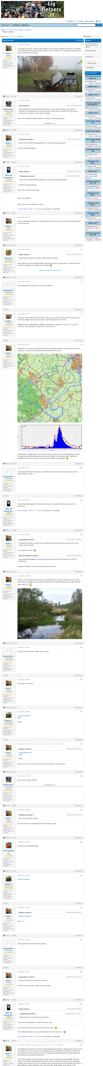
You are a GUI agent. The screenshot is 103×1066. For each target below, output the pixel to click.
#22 (81, 907)
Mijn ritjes (50, 270)
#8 (81, 313)
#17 (81, 744)
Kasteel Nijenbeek (23, 879)
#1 (81, 44)
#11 (81, 500)
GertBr (8, 321)
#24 (81, 971)
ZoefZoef (90, 210)
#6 (81, 249)
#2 (81, 100)
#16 (81, 711)
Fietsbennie (7, 109)
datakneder (89, 100)
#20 (81, 842)
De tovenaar (89, 128)
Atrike (7, 53)
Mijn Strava (57, 270)
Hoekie (91, 91)
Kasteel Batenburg (23, 716)
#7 (81, 281)
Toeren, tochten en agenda (16, 30)
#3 (81, 134)
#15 (81, 679)
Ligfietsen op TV (93, 86)
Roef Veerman (8, 851)
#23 (81, 939)
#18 (81, 776)
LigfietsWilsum (89, 188)
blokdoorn (90, 200)
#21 (81, 875)
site (55, 123)
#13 (81, 575)
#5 (81, 217)
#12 (81, 534)
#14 (81, 647)
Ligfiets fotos (28, 30)
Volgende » (21, 36)
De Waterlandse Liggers (93, 131)
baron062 (90, 158)
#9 (81, 344)
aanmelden (95, 43)
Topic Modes (79, 40)
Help (99, 21)
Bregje (91, 83)
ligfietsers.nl (4, 30)
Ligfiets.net (71, 21)
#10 (81, 467)
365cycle (90, 168)
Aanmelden (16, 25)
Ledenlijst (91, 21)
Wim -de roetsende (91, 176)
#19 (81, 809)
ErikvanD (7, 258)
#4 (81, 166)
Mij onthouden (91, 63)
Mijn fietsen (42, 270)
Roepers (7, 720)
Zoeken (81, 21)
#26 (81, 1045)
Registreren (25, 25)
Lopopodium (8, 290)
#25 (81, 1004)
